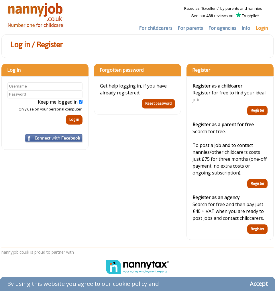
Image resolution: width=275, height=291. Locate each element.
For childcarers (155, 28)
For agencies (222, 28)
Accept (259, 284)
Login (262, 28)
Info (245, 28)
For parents (190, 28)
